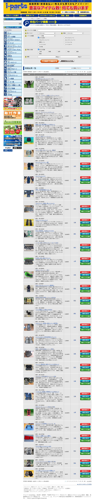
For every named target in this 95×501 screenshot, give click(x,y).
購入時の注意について (29, 490)
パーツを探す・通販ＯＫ (50, 487)
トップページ (26, 18)
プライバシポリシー (43, 491)
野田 (75, 288)
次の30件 (89, 71)
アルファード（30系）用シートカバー (45, 203)
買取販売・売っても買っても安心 (32, 488)
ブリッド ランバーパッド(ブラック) (45, 112)
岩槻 (75, 208)
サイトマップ (88, 0)
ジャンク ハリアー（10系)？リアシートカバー (47, 95)
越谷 (75, 140)
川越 (75, 127)
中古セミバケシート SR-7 (42, 270)
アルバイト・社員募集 (64, 488)
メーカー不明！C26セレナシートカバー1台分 (47, 242)
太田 (75, 153)
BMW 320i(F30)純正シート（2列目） (45, 349)
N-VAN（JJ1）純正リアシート (43, 258)
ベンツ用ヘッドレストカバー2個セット (45, 470)
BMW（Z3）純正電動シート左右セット (45, 124)
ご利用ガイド (73, 0)
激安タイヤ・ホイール (36, 487)
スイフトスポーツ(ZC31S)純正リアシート (46, 337)
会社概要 (80, 0)
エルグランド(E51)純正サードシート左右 (46, 376)
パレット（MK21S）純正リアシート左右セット (47, 364)
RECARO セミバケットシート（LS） (45, 78)
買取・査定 (60, 487)
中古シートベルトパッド (42, 220)
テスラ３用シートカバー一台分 (43, 446)
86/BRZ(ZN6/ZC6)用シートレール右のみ (46, 297)
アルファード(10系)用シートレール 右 (45, 423)
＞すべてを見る (8, 30)
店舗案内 (44, 488)
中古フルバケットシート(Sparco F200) (45, 407)
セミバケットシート (41, 176)
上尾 (75, 84)
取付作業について (52, 488)
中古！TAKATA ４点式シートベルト (45, 230)
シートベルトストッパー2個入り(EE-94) (46, 461)
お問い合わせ (65, 0)
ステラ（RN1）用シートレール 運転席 (46, 150)
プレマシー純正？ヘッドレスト (43, 136)
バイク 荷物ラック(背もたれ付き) (44, 309)
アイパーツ (27, 487)
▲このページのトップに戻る (84, 484)
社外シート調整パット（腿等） (43, 435)
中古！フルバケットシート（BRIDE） (45, 285)
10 (84, 71)
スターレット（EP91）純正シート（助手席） (47, 323)
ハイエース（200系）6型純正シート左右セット (47, 391)
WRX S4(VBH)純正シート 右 (43, 189)
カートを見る (40, 490)
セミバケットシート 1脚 (42, 162)
